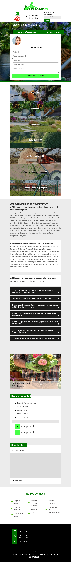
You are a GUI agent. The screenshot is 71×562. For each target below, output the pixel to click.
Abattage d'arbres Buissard (33, 503)
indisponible (33, 15)
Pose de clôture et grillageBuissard (52, 509)
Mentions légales (48, 554)
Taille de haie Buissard (17, 515)
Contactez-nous (53, 32)
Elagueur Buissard (15, 502)
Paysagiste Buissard (16, 508)
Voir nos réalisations (26, 32)
